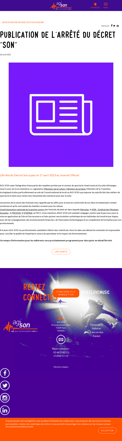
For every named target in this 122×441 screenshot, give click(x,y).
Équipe (96, 335)
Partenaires (96, 324)
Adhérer (96, 328)
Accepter (107, 435)
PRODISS (16, 213)
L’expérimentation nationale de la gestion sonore (22, 209)
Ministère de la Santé (77, 189)
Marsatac (85, 209)
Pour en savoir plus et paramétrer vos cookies (19, 431)
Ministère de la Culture (55, 189)
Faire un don (96, 331)
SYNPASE (28, 213)
